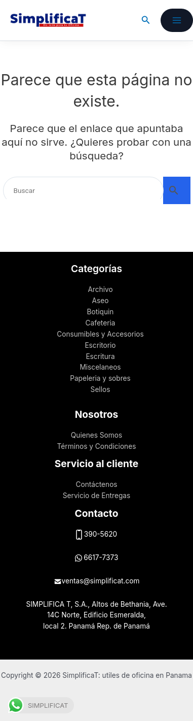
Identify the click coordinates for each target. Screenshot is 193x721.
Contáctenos (96, 484)
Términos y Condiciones (96, 446)
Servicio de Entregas (96, 495)
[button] (145, 20)
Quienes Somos (96, 435)
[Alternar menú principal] (177, 20)
